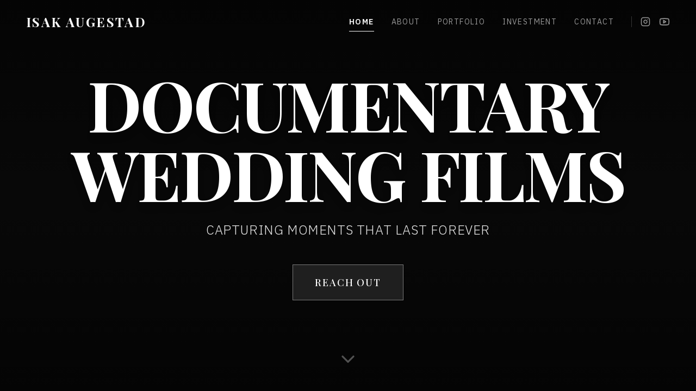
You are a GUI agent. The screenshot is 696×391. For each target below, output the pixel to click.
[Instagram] (645, 22)
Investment (529, 22)
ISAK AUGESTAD (86, 21)
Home (361, 22)
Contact (594, 22)
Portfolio (462, 22)
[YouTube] (664, 21)
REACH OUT (348, 282)
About (405, 22)
